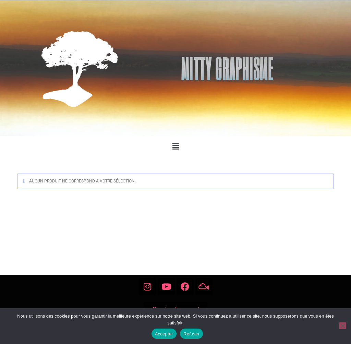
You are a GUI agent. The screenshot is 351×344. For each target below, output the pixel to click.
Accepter (164, 333)
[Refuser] (342, 325)
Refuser (191, 333)
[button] (175, 146)
